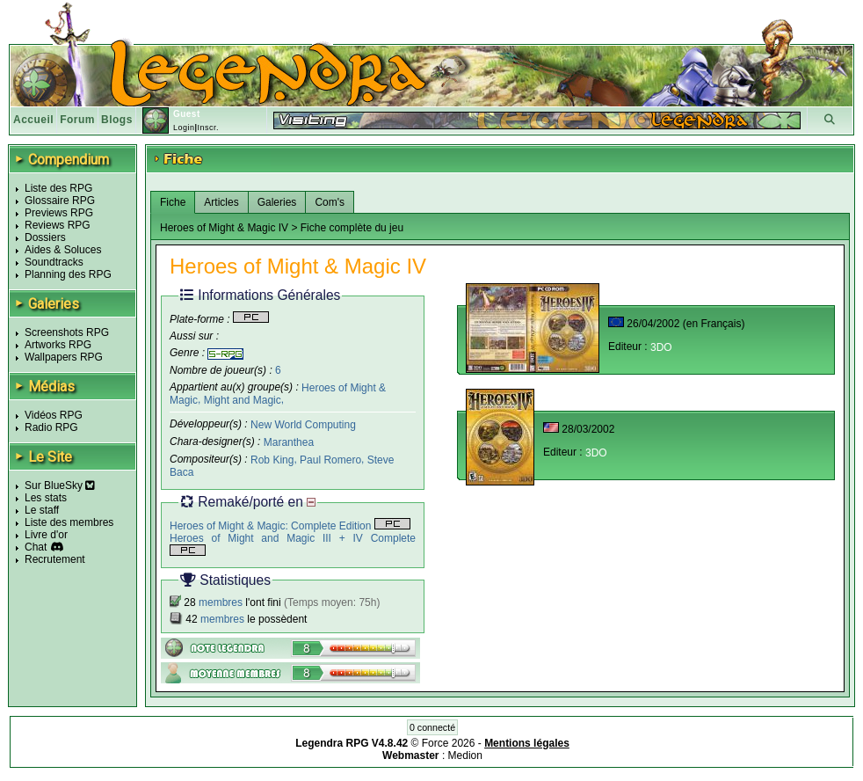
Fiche (172, 202)
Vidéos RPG (54, 415)
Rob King (272, 460)
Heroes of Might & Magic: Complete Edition (290, 526)
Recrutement (55, 559)
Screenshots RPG (67, 332)
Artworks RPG (58, 345)
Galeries (277, 202)
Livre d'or (46, 535)
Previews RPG (59, 213)
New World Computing (303, 425)
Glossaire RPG (60, 200)
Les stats (46, 498)
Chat (36, 547)
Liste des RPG (58, 188)
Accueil (33, 119)
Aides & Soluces (63, 250)
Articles (221, 202)
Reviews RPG (58, 225)
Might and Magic (242, 400)
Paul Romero (330, 460)
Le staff (42, 510)
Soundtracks (54, 262)
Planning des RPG (68, 274)
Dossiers (45, 237)
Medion (465, 755)
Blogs (117, 119)
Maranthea (289, 442)
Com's (329, 202)
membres (221, 602)
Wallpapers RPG (64, 357)
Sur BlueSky (60, 485)
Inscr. (208, 127)
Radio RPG (51, 427)
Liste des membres (69, 522)
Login (184, 127)
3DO (661, 347)
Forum (77, 119)
